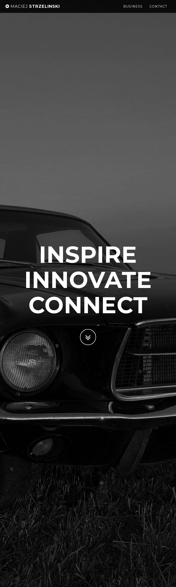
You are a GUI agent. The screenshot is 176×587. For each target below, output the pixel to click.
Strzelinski (33, 10)
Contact (158, 10)
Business (133, 10)
